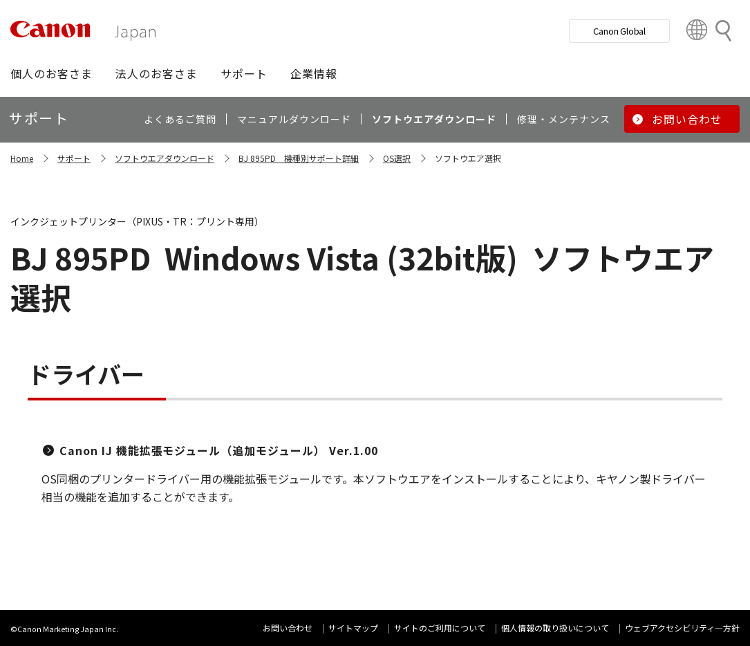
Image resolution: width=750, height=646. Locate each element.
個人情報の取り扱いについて (555, 628)
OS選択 (397, 158)
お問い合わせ (287, 628)
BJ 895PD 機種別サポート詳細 (298, 158)
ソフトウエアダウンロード (164, 158)
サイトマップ (353, 628)
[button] (51, 73)
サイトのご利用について (439, 628)
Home (21, 158)
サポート (74, 158)
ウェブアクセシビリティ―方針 (682, 628)
